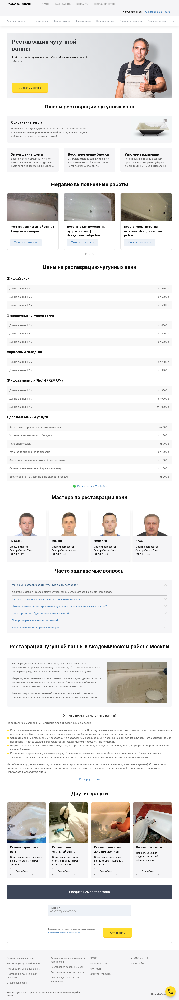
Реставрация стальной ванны (23, 968)
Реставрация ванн (19, 4)
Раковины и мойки (157, 21)
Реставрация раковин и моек (67, 967)
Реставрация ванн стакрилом (67, 972)
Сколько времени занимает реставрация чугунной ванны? (47, 599)
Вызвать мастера (30, 87)
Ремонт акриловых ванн (20, 958)
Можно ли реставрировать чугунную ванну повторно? (45, 584)
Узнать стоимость (26, 242)
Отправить (117, 932)
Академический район (158, 11)
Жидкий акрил (83, 21)
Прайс (46, 4)
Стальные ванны (62, 21)
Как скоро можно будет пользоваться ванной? (40, 613)
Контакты (82, 4)
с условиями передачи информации (64, 932)
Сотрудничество (104, 4)
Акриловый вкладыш (131, 21)
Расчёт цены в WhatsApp (89, 486)
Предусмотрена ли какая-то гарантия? (35, 620)
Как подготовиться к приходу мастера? (35, 627)
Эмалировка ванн (105, 21)
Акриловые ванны (16, 21)
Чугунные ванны (39, 21)
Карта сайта (137, 963)
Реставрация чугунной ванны (23, 963)
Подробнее (21, 871)
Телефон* (55, 908)
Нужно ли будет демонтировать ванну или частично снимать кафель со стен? (59, 606)
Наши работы (63, 4)
